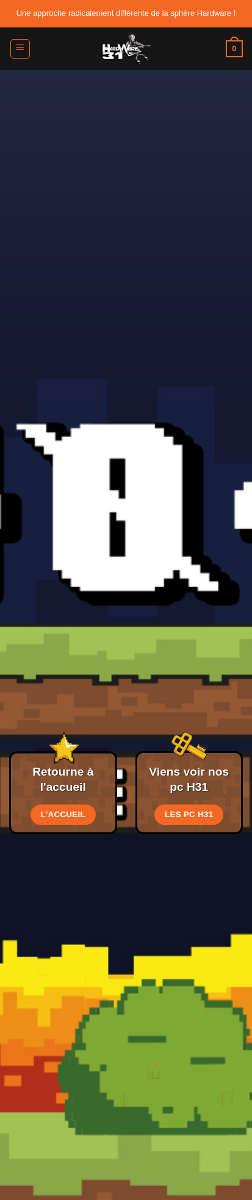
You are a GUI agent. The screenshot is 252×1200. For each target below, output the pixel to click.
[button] (20, 49)
